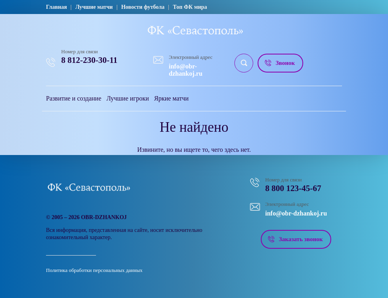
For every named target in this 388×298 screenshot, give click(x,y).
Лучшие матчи (94, 7)
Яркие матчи (171, 98)
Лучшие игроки (127, 98)
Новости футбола (142, 7)
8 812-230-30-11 (89, 60)
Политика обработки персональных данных (94, 270)
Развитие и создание (73, 98)
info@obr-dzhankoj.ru (185, 70)
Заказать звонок (301, 239)
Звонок (285, 63)
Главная (56, 7)
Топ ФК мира (190, 7)
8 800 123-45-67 (293, 188)
